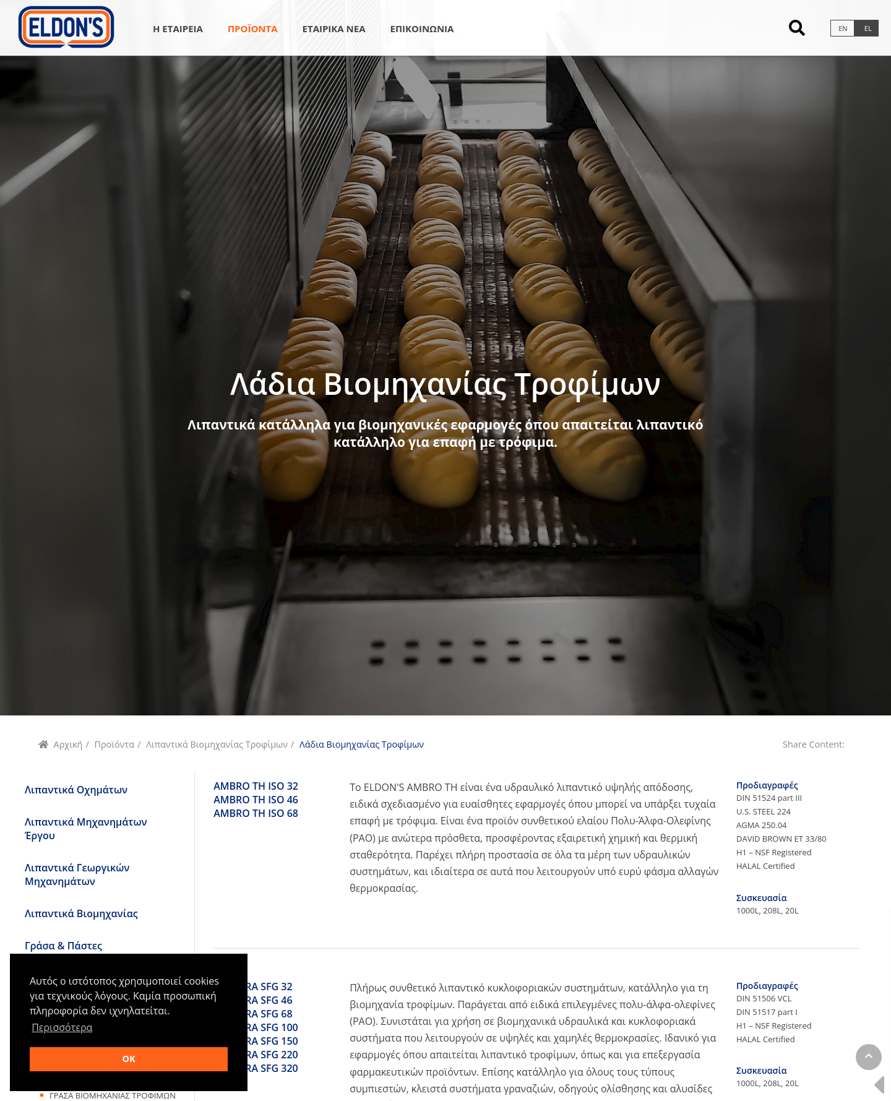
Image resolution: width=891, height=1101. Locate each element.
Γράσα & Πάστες (63, 945)
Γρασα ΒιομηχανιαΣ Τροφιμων (113, 1095)
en (843, 28)
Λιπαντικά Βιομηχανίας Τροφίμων (217, 744)
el (868, 28)
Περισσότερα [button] (62, 1027)
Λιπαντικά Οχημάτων (76, 790)
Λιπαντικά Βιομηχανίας (81, 913)
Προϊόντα (114, 744)
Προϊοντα (253, 28)
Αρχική (68, 744)
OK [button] (128, 1058)
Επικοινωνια (422, 28)
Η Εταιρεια (178, 28)
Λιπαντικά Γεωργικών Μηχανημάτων (77, 874)
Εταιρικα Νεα (334, 28)
